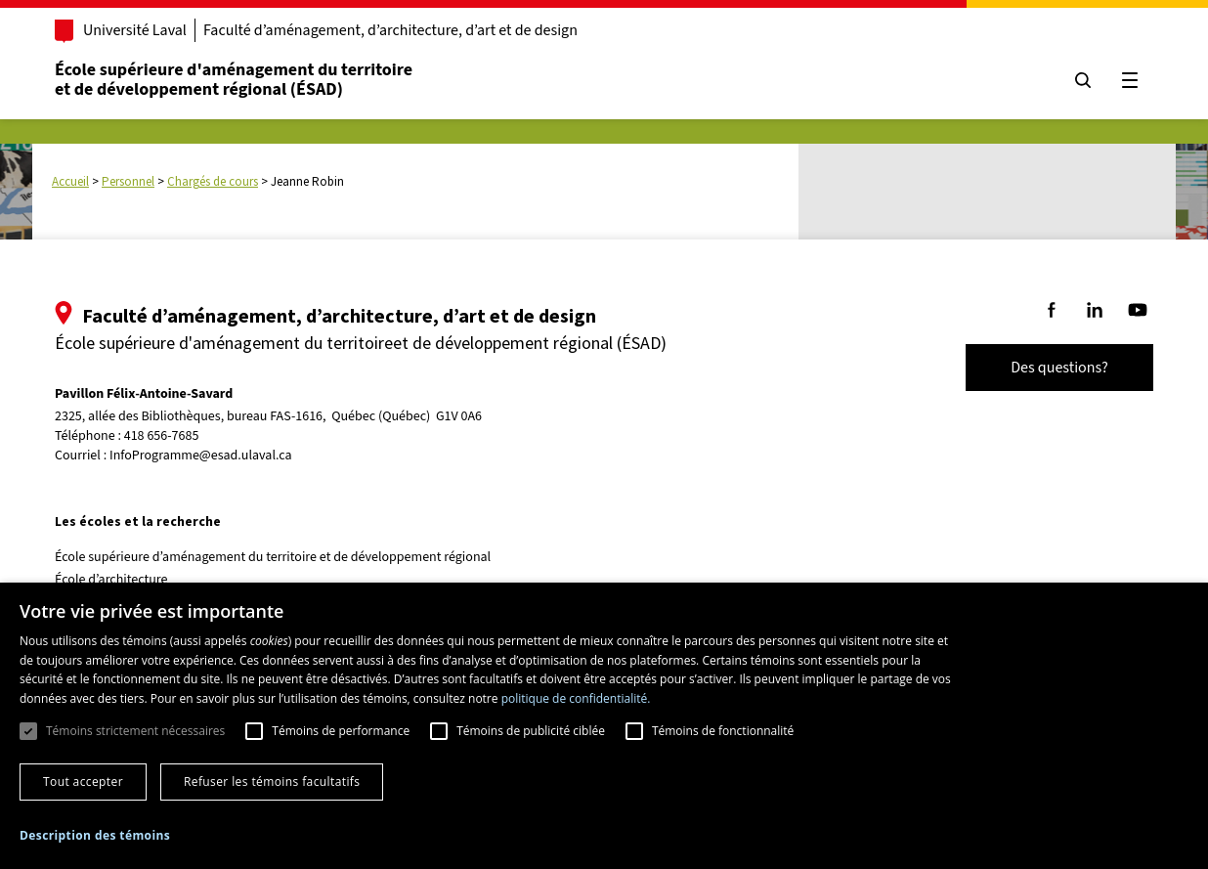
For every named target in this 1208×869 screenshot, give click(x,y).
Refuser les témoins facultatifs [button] (272, 781)
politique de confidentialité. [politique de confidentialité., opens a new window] (576, 698)
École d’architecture (111, 579)
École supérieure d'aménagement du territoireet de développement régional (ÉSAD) (233, 80)
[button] (95, 835)
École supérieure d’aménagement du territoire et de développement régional (273, 557)
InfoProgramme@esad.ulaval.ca (200, 455)
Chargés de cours (212, 181)
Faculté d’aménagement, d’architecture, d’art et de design (390, 30)
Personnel (128, 181)
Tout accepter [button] (83, 781)
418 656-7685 (161, 436)
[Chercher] (1082, 80)
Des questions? (1059, 367)
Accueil (70, 181)
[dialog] (604, 726)
